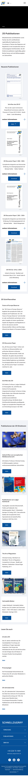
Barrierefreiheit (14, 772)
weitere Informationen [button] (9, 119)
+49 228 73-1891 (14, 751)
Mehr (3, 660)
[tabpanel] (14, 17)
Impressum (7, 769)
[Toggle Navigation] (25, 3)
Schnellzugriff (12, 722)
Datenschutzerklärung (18, 769)
